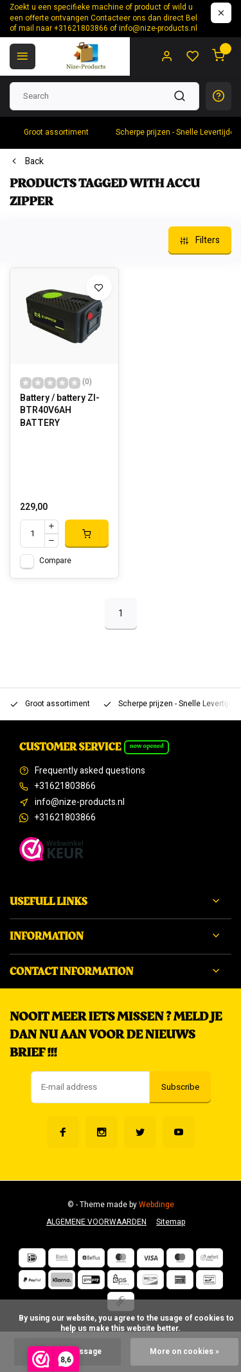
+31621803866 (65, 786)
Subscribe (180, 1087)
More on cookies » (184, 1351)
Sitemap (170, 1222)
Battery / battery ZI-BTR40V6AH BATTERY (60, 411)
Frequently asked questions (90, 771)
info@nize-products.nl (80, 802)
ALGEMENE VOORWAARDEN (96, 1222)
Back (27, 161)
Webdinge (156, 1204)
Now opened (147, 746)
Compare (55, 560)
